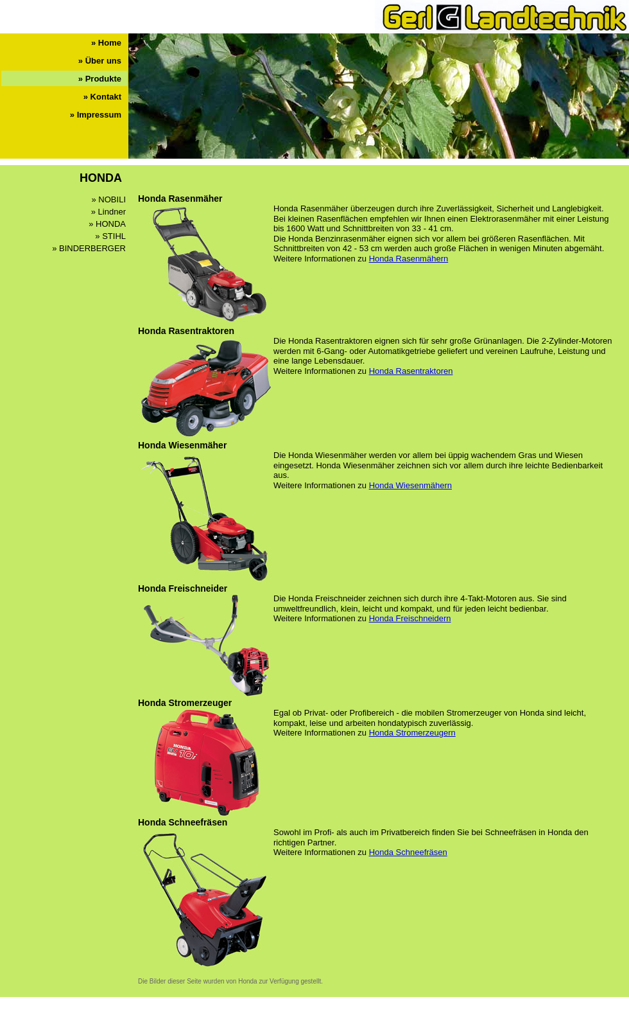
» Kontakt (102, 97)
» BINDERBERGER (89, 248)
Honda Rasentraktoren (411, 371)
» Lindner (108, 211)
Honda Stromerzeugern (412, 732)
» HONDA (107, 224)
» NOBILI (109, 199)
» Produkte (99, 79)
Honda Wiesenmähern (410, 485)
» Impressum (95, 114)
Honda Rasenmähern (409, 258)
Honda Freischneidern (410, 618)
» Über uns (99, 61)
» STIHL (110, 236)
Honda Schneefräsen (408, 852)
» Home (106, 43)
